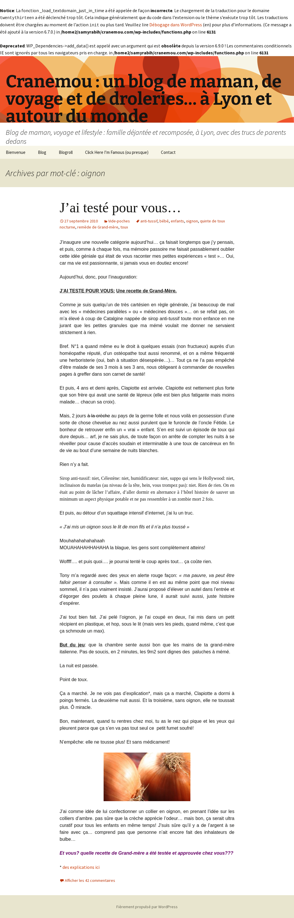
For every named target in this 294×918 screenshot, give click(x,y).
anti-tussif (148, 220)
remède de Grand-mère (97, 226)
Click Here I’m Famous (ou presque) (116, 151)
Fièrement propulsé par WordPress (147, 906)
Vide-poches (119, 220)
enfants (177, 220)
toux (124, 226)
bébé (164, 220)
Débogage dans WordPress (175, 24)
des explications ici (81, 866)
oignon (192, 220)
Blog (42, 151)
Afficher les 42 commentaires (90, 879)
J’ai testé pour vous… (120, 207)
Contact (168, 151)
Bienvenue (15, 151)
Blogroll (66, 151)
